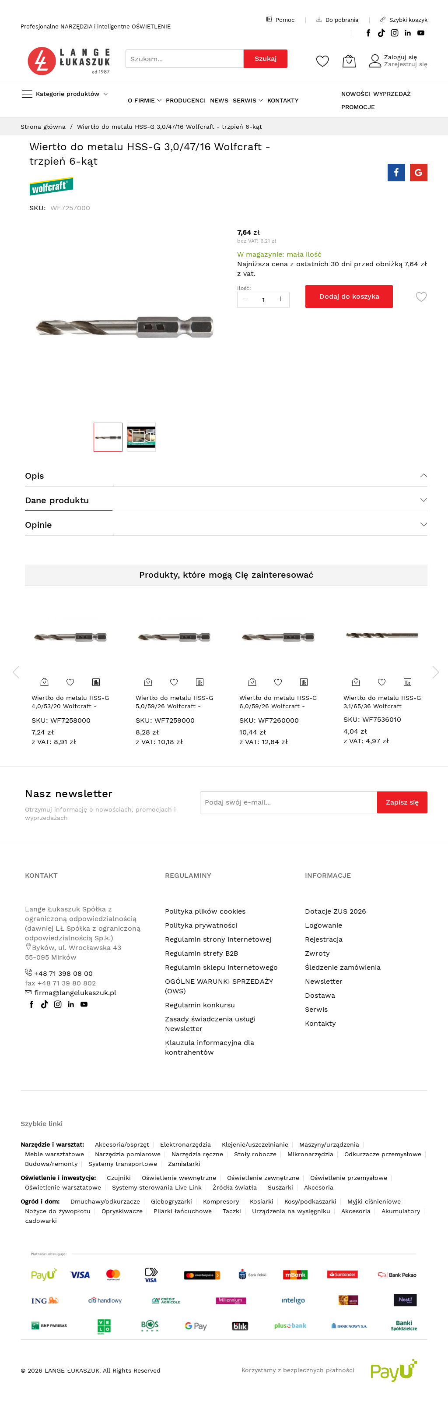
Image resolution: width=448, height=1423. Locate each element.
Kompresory (221, 1201)
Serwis (316, 1009)
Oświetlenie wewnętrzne (179, 1177)
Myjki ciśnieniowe (374, 1201)
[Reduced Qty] (246, 300)
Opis (34, 475)
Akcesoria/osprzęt (122, 1144)
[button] (141, 437)
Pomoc (280, 19)
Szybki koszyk (403, 19)
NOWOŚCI (356, 93)
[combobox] (185, 58)
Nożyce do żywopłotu (58, 1211)
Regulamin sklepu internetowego (221, 967)
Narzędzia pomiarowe (128, 1154)
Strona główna (43, 126)
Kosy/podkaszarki (310, 1201)
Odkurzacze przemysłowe (382, 1154)
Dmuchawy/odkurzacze (105, 1201)
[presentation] (16, 672)
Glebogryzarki (171, 1201)
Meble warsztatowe (54, 1154)
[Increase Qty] (281, 300)
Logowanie (323, 925)
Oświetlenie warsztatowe (63, 1187)
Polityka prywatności (201, 925)
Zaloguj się (400, 56)
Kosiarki (261, 1201)
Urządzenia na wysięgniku (291, 1211)
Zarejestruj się (405, 63)
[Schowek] (322, 61)
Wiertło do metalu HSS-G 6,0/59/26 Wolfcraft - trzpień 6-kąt (278, 706)
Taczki (232, 1211)
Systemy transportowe (122, 1163)
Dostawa (320, 995)
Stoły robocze (255, 1154)
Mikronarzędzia (310, 1154)
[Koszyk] (349, 61)
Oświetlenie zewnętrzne (263, 1177)
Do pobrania (337, 19)
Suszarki (280, 1187)
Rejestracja (324, 939)
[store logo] (68, 61)
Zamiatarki (184, 1163)
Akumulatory (401, 1211)
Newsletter (324, 981)
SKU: (40, 720)
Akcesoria (318, 1187)
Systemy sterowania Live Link (157, 1187)
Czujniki (119, 1177)
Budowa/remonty (51, 1163)
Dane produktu (57, 500)
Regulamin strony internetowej (218, 939)
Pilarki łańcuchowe (183, 1211)
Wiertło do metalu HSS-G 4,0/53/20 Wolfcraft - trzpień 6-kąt (70, 706)
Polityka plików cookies (205, 911)
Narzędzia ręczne (197, 1154)
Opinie (38, 524)
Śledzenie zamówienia (343, 967)
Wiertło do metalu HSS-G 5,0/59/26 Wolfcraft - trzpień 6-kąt (174, 706)
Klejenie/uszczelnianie (255, 1144)
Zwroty (317, 953)
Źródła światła (235, 1187)
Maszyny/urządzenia (329, 1144)
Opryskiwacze (122, 1211)
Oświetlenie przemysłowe (348, 1177)
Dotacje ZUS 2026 (335, 911)
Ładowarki (41, 1220)
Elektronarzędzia (185, 1144)
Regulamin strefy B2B (201, 953)
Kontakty (320, 1023)
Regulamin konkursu (200, 1005)
